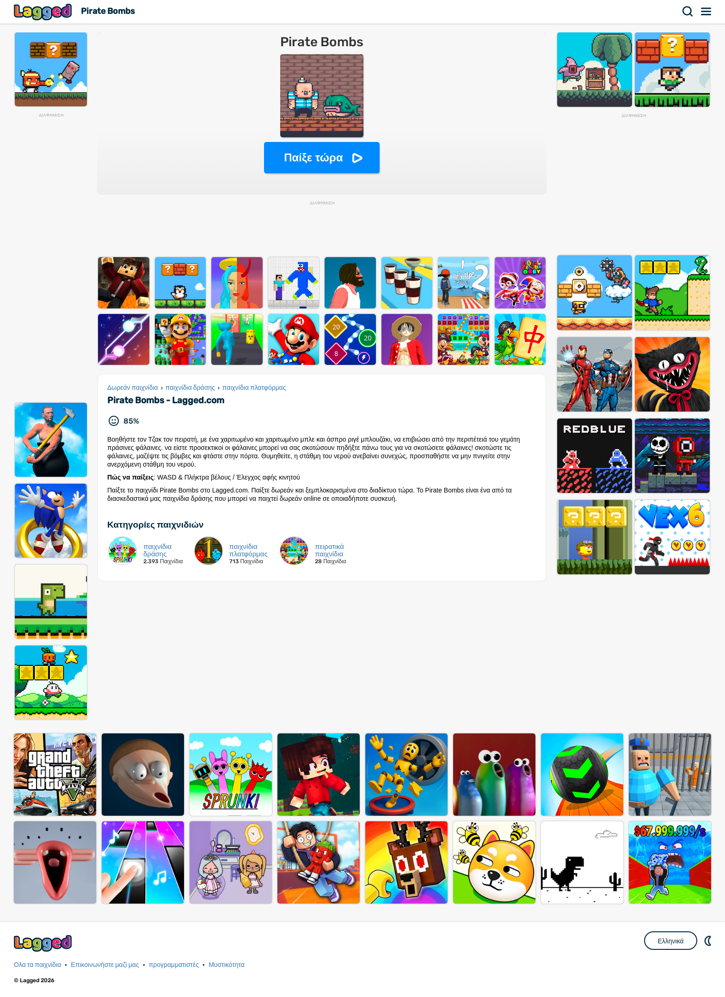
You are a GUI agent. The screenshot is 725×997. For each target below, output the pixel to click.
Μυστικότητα (227, 965)
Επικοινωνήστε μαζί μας (105, 965)
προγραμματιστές (174, 965)
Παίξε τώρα (313, 157)
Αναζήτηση (688, 11)
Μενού (706, 11)
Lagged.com (44, 943)
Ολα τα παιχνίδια (37, 965)
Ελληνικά (670, 941)
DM (709, 940)
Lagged (44, 12)
